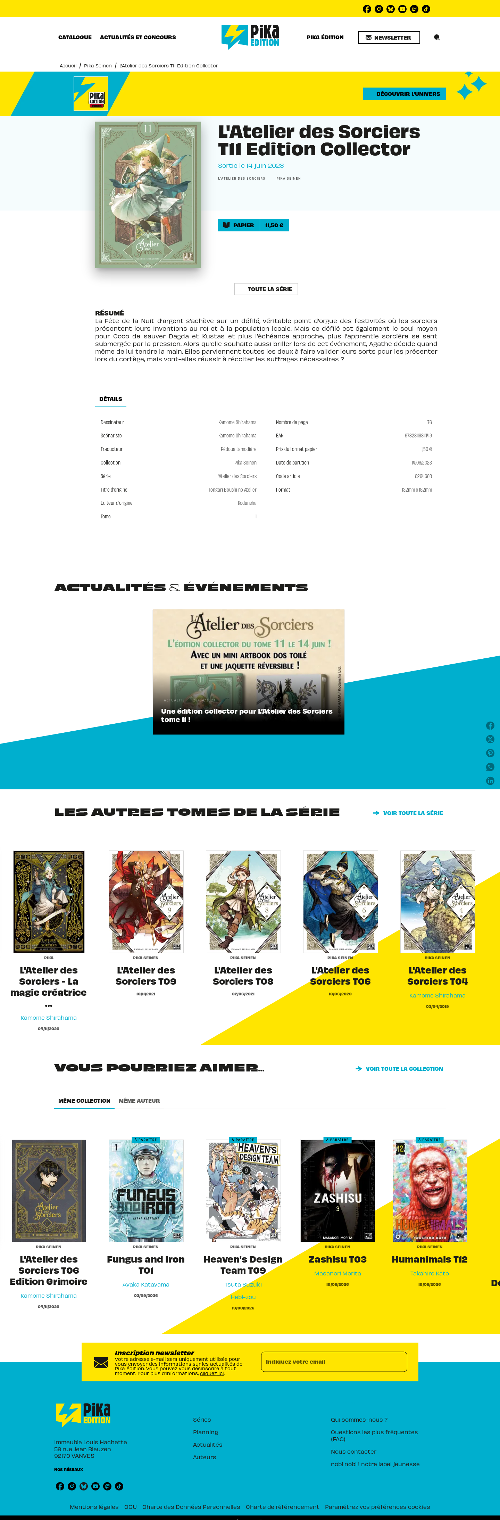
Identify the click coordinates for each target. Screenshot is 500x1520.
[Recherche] (437, 37)
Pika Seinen (98, 65)
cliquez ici (212, 1373)
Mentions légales (94, 1506)
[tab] (75, 37)
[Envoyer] (399, 1362)
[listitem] (367, 9)
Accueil (68, 65)
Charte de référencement (282, 1506)
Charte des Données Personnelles (191, 1506)
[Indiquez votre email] (325, 1362)
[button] (389, 37)
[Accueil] (250, 37)
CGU (130, 1506)
